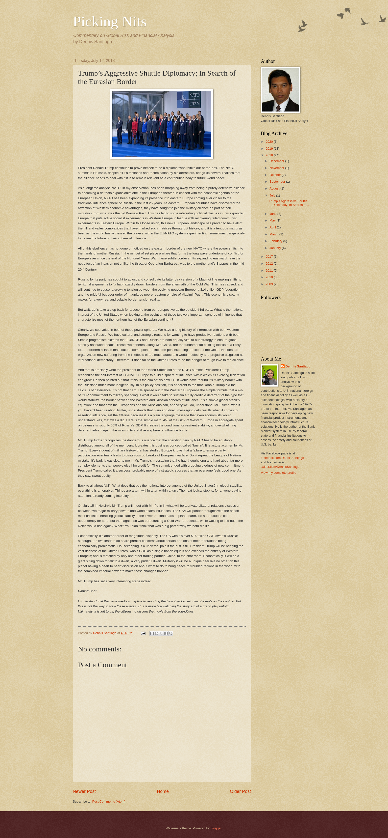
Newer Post (84, 791)
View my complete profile (278, 473)
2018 (270, 155)
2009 (270, 284)
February (276, 241)
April (273, 227)
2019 (270, 148)
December (277, 161)
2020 (270, 141)
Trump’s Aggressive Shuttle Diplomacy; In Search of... (289, 203)
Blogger (216, 828)
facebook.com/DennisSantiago (282, 458)
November (277, 168)
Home (163, 791)
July (272, 195)
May (272, 220)
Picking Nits (109, 21)
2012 (270, 263)
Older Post (240, 791)
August (274, 188)
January (275, 248)
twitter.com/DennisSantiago (280, 467)
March (274, 234)
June (273, 214)
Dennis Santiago (298, 366)
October (275, 175)
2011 (270, 270)
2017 (270, 256)
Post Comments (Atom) (108, 801)
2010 (270, 277)
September (277, 181)
